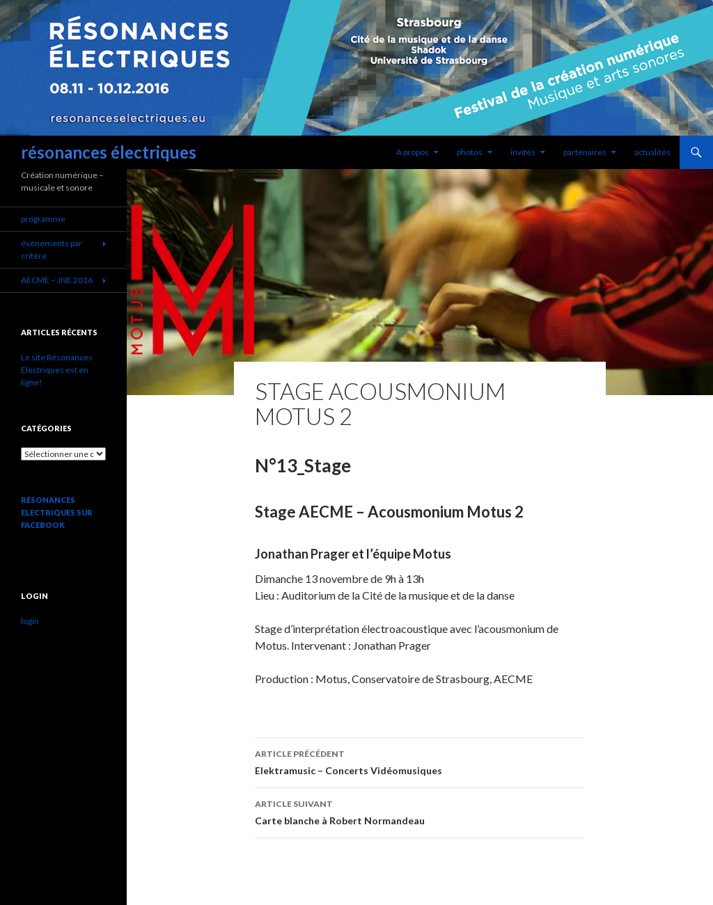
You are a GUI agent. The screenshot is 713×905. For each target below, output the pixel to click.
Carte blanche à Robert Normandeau (420, 811)
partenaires (584, 152)
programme (43, 219)
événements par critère (51, 249)
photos (470, 152)
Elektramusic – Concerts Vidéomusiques (420, 761)
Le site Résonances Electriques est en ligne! (57, 369)
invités (522, 152)
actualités (652, 152)
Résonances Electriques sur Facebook (57, 512)
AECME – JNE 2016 (57, 280)
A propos (412, 152)
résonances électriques (108, 152)
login (30, 621)
